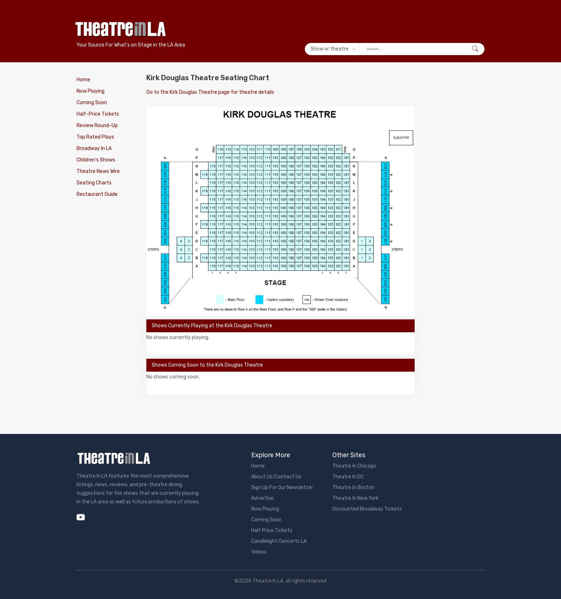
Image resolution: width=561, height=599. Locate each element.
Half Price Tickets (271, 530)
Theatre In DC (348, 477)
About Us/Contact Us (276, 477)
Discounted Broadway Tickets (367, 509)
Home (83, 80)
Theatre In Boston (353, 487)
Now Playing (90, 91)
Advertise (262, 498)
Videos (259, 552)
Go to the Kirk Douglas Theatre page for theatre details (210, 92)
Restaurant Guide (97, 194)
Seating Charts (94, 183)
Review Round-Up (97, 125)
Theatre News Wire (98, 171)
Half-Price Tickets (98, 114)
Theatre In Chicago (354, 466)
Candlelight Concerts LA (279, 541)
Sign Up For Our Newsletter (282, 487)
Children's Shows (96, 160)
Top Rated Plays (95, 137)
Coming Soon (92, 103)
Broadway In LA (94, 148)
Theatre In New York (355, 498)
